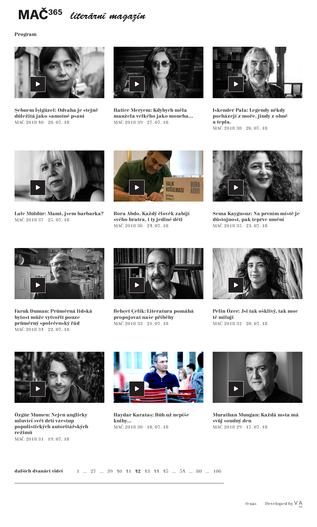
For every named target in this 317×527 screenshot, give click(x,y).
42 (138, 471)
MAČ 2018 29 (228, 427)
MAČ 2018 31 (30, 439)
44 (156, 471)
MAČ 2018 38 (228, 128)
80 (199, 471)
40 (119, 471)
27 (93, 471)
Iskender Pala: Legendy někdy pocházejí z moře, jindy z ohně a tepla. (250, 116)
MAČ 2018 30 (129, 427)
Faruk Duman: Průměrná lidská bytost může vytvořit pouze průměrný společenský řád (53, 317)
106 (217, 471)
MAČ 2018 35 (228, 226)
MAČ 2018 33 (129, 323)
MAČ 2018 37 (30, 220)
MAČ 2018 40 (30, 122)
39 (110, 471)
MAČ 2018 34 (30, 329)
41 (128, 471)
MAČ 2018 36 (129, 226)
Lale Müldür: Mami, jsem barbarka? (59, 213)
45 (165, 471)
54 (182, 471)
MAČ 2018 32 (228, 323)
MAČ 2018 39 (129, 122)
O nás (250, 504)
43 (147, 471)
